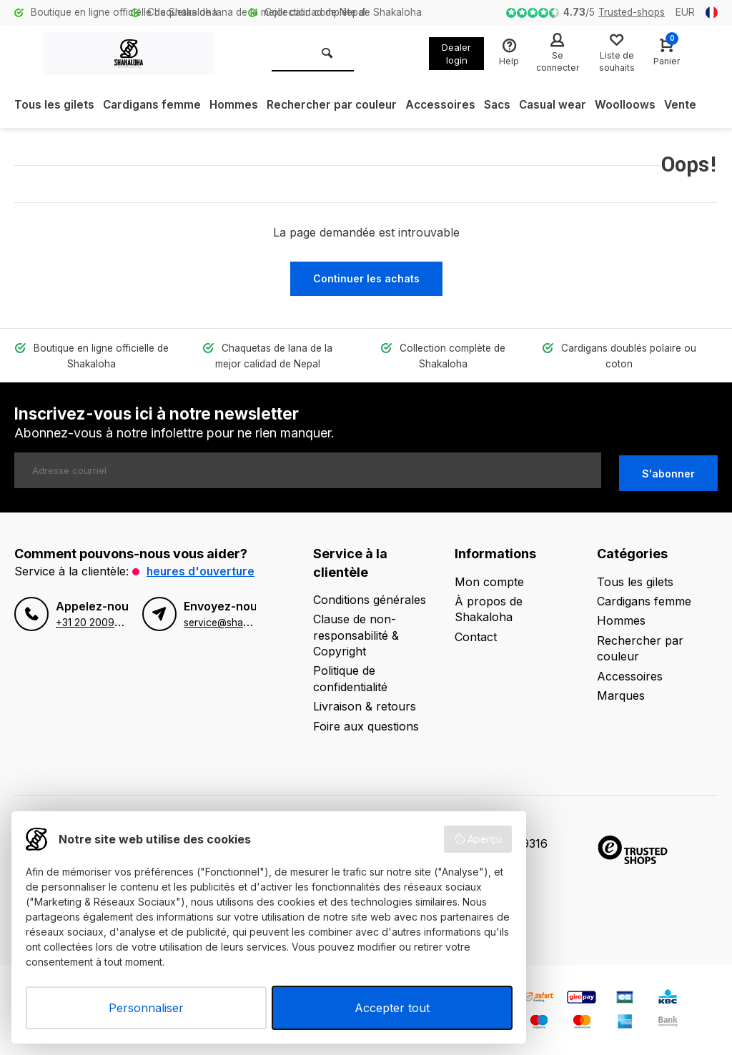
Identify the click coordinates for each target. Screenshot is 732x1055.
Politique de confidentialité (350, 675)
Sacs (509, 105)
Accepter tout (392, 1008)
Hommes (237, 105)
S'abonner (668, 470)
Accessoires (451, 105)
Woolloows (641, 105)
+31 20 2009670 (94, 635)
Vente (697, 105)
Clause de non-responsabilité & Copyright (356, 632)
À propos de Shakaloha (489, 605)
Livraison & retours (364, 703)
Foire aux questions (366, 722)
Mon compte (489, 578)
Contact (476, 633)
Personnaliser (146, 1008)
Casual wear (567, 105)
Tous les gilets (54, 105)
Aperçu (478, 839)
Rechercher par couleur (339, 105)
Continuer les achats (366, 278)
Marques (621, 692)
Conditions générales (369, 596)
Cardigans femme (154, 105)
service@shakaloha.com (240, 635)
